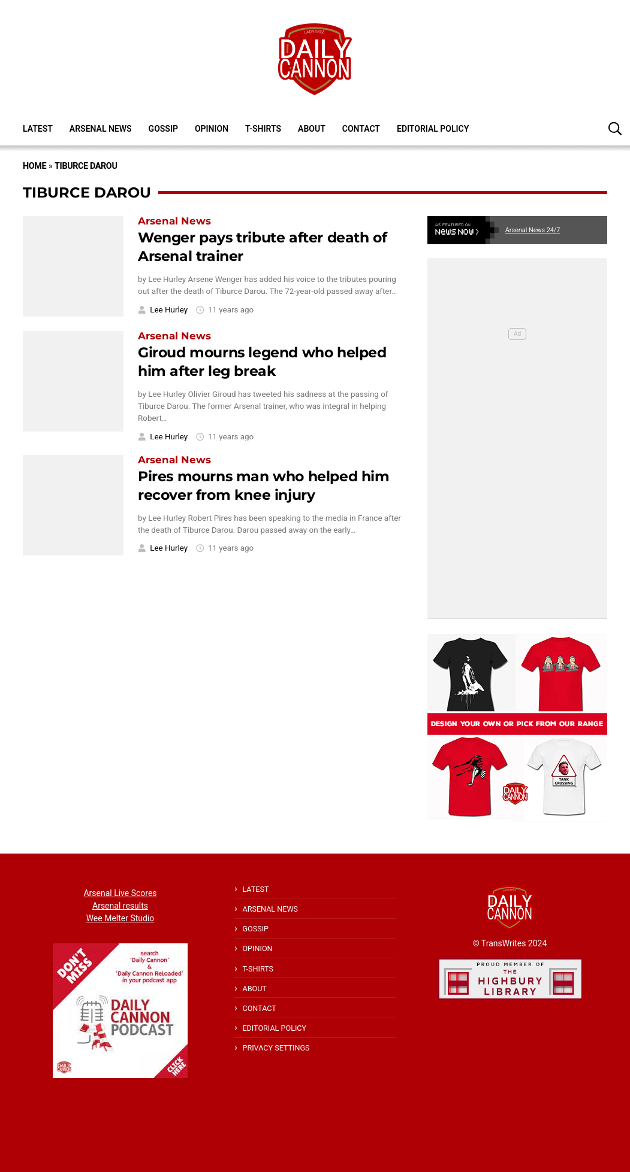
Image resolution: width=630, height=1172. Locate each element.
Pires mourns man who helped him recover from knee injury (264, 485)
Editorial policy (433, 128)
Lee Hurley (169, 310)
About (311, 128)
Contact (361, 128)
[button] (615, 128)
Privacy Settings (275, 1047)
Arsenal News (101, 128)
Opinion (211, 128)
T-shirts (263, 128)
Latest (38, 128)
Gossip (163, 128)
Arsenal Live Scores (119, 893)
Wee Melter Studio (120, 918)
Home (34, 166)
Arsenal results (120, 905)
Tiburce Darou (86, 166)
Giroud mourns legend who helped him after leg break (262, 361)
